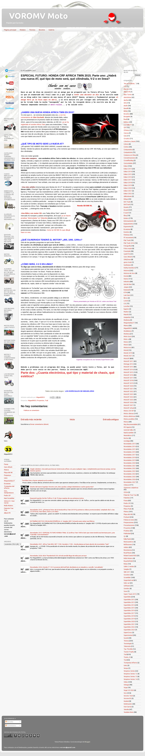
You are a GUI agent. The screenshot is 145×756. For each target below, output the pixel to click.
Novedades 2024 (130, 474)
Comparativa (128, 149)
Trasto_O (127, 657)
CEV (125, 127)
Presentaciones (129, 525)
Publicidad (127, 533)
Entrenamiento (129, 221)
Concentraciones (129, 158)
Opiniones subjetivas (131, 488)
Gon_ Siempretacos (9, 492)
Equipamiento (128, 224)
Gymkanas (127, 265)
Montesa (127, 334)
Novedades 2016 (130, 452)
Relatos (23, 30)
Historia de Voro (129, 273)
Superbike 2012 (129, 599)
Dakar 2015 (128, 174)
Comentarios (10, 725)
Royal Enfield (128, 561)
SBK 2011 (127, 572)
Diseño (126, 207)
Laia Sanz (127, 295)
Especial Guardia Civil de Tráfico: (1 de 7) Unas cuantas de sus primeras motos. (57, 498)
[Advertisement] (71, 51)
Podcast (126, 517)
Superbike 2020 (129, 621)
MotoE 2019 (128, 353)
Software (127, 586)
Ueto (5, 478)
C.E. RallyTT (128, 125)
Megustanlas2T (9, 481)
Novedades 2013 (130, 444)
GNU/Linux (127, 259)
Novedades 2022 (130, 468)
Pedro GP (7, 495)
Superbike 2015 (129, 608)
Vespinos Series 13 (130, 676)
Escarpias (7, 483)
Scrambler (127, 577)
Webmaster (128, 704)
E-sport (126, 213)
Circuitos (127, 138)
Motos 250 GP (129, 411)
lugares (126, 309)
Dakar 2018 (128, 182)
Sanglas (126, 569)
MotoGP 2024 (128, 397)
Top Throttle (128, 649)
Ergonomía (127, 226)
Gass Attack (8, 467)
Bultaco (126, 122)
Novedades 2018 (130, 457)
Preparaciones (129, 522)
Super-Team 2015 (130, 594)
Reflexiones (128, 544)
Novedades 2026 (130, 479)
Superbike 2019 (129, 619)
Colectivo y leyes (129, 141)
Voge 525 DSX (129, 690)
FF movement (128, 237)
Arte (125, 103)
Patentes (127, 498)
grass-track (128, 262)
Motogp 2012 (128, 364)
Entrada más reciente (31, 419)
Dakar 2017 (128, 180)
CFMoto (126, 130)
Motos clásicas (129, 413)
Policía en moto (129, 520)
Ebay (125, 215)
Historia (126, 270)
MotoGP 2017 (128, 378)
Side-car (126, 583)
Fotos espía (128, 248)
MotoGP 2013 (128, 367)
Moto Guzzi (128, 336)
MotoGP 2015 (128, 372)
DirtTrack (127, 204)
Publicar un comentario (31, 410)
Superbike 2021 (129, 624)
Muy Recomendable (130, 424)
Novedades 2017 (130, 455)
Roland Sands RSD (130, 555)
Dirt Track (127, 202)
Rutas (126, 564)
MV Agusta (127, 427)
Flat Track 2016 (129, 243)
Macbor (126, 312)
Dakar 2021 (128, 191)
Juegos (126, 287)
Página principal (10, 30)
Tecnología (127, 643)
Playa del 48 (8, 472)
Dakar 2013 (128, 169)
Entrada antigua (111, 419)
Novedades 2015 (130, 449)
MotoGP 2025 (128, 400)
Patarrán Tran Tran (130, 495)
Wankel (126, 701)
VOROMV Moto (36, 15)
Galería (51, 30)
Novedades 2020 (130, 463)
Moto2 (126, 342)
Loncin (126, 301)
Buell (125, 119)
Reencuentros (128, 542)
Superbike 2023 (129, 630)
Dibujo (126, 199)
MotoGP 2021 (128, 389)
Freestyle (127, 251)
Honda (126, 276)
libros (126, 298)
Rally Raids (127, 539)
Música (126, 422)
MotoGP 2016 (128, 375)
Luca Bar (127, 306)
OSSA (126, 492)
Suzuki (126, 638)
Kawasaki (127, 290)
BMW (126, 111)
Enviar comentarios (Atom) (39, 424)
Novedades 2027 (130, 482)
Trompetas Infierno (130, 663)
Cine (125, 136)
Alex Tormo (128, 94)
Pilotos (126, 511)
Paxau (6, 464)
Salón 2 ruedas (129, 566)
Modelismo (127, 331)
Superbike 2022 (129, 627)
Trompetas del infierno (9, 487)
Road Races (128, 553)
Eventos (126, 232)
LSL (125, 303)
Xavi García (127, 707)
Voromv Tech (128, 696)
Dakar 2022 (128, 193)
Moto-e (126, 339)
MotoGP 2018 (128, 380)
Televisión (127, 646)
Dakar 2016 (128, 177)
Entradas (9, 722)
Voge (125, 687)
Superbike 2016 (129, 610)
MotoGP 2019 (128, 383)
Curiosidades (128, 163)
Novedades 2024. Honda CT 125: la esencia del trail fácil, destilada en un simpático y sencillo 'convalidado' (66, 567)
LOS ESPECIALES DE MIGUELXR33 (79, 391)
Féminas (126, 235)
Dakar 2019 (128, 185)
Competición (128, 152)
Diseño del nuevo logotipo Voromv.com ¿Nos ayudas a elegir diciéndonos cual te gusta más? (62, 487)
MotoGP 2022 (128, 391)
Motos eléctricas (129, 416)
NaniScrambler (129, 433)
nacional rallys (128, 430)
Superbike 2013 (129, 602)
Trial (125, 660)
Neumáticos (128, 435)
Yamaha (126, 709)
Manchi (126, 314)
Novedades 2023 (130, 471)
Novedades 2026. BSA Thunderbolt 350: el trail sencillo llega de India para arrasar (58, 556)
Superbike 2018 (129, 616)
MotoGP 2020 (128, 386)
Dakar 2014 (128, 171)
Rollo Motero (8, 505)
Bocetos (42, 30)
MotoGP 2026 (128, 402)
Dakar (126, 166)
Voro (125, 693)
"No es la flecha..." (130, 83)
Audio (126, 105)
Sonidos (126, 588)
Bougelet (127, 116)
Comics (126, 147)
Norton (126, 438)
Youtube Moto (128, 712)
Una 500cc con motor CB (31, 213)
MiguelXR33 (32, 400)
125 (125, 86)
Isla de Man (127, 284)
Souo (125, 591)
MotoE (126, 350)
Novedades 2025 (130, 477)
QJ (125, 536)
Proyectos (40, 400)
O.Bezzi (126, 485)
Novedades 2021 (130, 466)
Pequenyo (7, 475)
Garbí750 (127, 254)
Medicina (127, 320)
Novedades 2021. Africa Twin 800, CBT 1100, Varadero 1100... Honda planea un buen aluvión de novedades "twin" (69, 544)
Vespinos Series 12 (130, 674)
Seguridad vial (128, 580)
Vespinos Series (129, 671)
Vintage (126, 685)
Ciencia (126, 133)
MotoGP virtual (129, 408)
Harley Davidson (129, 268)
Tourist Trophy (129, 652)
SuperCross (128, 632)
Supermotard (128, 635)
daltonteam (128, 196)
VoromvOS (127, 698)
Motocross (127, 347)
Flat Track (127, 240)
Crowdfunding (128, 160)
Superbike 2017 (129, 613)
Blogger (87, 742)
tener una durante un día (86, 95)
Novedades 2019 (130, 460)
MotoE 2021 (128, 356)
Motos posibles (129, 419)
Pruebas (126, 531)
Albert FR (7, 513)
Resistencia (128, 550)
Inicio (72, 419)
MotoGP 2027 (128, 405)
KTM (125, 292)
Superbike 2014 (129, 605)
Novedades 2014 (130, 446)
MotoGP (126, 358)
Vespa (126, 668)
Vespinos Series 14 (130, 679)
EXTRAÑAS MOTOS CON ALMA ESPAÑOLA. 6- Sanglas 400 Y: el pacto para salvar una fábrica (62, 521)
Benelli (126, 108)
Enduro (126, 218)
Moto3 (126, 345)
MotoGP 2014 (128, 369)
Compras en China (130, 155)
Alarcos (126, 89)
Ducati (126, 210)
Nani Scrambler (9, 498)
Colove (126, 144)
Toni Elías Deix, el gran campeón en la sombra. (37, 480)
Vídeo (126, 682)
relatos (126, 547)
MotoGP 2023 (128, 394)
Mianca (6, 470)
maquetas (127, 317)
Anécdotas (127, 97)
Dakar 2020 (128, 188)
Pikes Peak (127, 509)
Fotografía (127, 246)
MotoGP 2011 (128, 361)
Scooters (127, 575)
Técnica (32, 30)
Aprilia (126, 100)
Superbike (127, 597)
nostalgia (127, 441)
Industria (127, 281)
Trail (46, 400)
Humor (126, 279)
